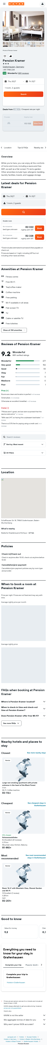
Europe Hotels (32, 1037)
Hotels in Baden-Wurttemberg (30, 1039)
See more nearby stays (36, 753)
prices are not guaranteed (12, 1008)
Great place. (10, 398)
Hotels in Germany (10, 1039)
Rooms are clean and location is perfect (20, 394)
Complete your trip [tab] (13, 965)
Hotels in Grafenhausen (16, 982)
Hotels (21, 1037)
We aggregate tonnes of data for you (25, 1019)
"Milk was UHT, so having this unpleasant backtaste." (22, 418)
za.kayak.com (12, 1037)
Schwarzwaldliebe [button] (9, 837)
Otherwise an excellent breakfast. (18, 401)
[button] (4, 4)
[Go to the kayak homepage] (16, 3)
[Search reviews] (26, 437)
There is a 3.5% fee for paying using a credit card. (21, 424)
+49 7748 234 (9, 69)
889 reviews (23, 73)
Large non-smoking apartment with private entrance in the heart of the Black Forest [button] (19, 784)
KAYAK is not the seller (25, 1015)
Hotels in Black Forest (13, 1041)
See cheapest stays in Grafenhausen (37, 804)
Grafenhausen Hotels (31, 1041)
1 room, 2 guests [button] (12, 88)
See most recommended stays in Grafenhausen (36, 856)
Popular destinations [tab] (35, 965)
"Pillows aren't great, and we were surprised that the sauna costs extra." (21, 412)
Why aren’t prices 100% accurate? (25, 1024)
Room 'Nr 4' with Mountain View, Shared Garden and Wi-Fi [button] (22, 889)
